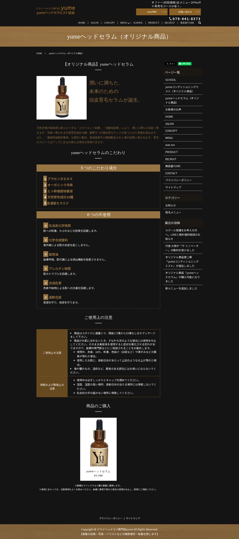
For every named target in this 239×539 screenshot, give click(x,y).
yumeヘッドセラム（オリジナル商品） (182, 100)
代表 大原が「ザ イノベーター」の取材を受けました (182, 248)
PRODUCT (153, 23)
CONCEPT (109, 23)
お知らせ (170, 205)
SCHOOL (138, 23)
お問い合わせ (185, 11)
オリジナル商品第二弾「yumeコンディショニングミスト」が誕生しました (182, 261)
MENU (123, 23)
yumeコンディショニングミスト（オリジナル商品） (182, 89)
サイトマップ (173, 187)
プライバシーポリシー (178, 180)
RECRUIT (170, 23)
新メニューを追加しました (181, 288)
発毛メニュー (173, 212)
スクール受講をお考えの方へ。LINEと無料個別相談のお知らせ (182, 234)
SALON (95, 23)
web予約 (152, 11)
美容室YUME (187, 23)
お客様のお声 (173, 109)
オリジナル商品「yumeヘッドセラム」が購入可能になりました (182, 277)
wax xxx (170, 145)
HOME (82, 23)
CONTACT (171, 173)
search (201, 23)
